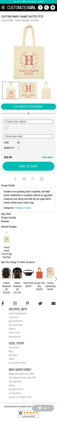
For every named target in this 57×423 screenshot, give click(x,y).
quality (12, 385)
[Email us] (53, 303)
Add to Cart (28, 166)
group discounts (16, 389)
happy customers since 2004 (21, 374)
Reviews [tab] (5, 221)
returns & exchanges (18, 313)
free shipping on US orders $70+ (22, 377)
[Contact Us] (41, 7)
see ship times (15, 381)
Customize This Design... (28, 106)
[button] (10, 90)
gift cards (13, 355)
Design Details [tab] (8, 185)
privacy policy (15, 336)
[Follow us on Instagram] (15, 303)
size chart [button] (47, 157)
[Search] (47, 7)
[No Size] (18, 148)
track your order (15, 325)
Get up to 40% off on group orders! (29, 1)
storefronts (14, 347)
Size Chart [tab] (6, 213)
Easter (28, 207)
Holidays (19, 207)
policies (12, 329)
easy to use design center (20, 397)
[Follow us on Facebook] (3, 303)
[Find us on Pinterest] (27, 303)
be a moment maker (17, 363)
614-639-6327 (15, 321)
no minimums (15, 393)
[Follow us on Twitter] (40, 303)
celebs (12, 359)
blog (11, 351)
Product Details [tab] (8, 217)
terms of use (14, 332)
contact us (13, 317)
